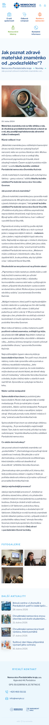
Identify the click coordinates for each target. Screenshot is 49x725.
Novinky (40, 68)
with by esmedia (24, 721)
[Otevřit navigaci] (8, 5)
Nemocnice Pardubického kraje (18, 68)
